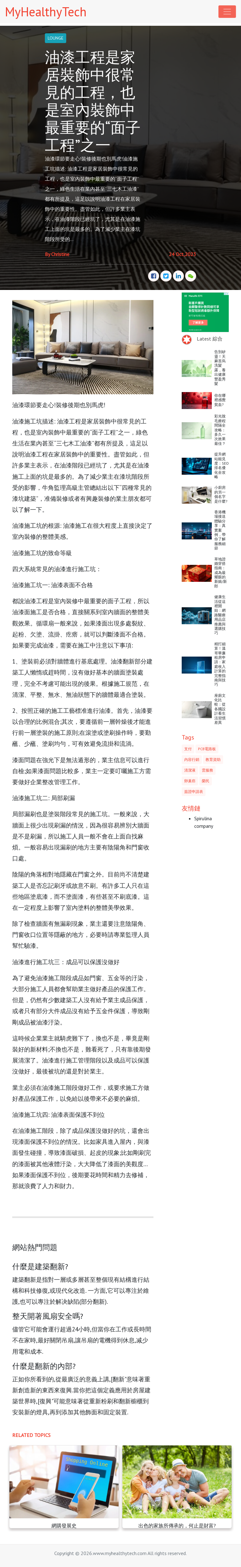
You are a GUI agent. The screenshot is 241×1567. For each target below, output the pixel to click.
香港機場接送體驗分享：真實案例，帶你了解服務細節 (220, 530)
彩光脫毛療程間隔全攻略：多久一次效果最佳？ (220, 429)
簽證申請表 (193, 791)
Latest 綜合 (209, 339)
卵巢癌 (189, 780)
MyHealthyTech (46, 11)
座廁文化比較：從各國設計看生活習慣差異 (220, 709)
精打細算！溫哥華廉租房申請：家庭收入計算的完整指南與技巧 (220, 664)
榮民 (205, 780)
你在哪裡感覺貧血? (220, 400)
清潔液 (189, 770)
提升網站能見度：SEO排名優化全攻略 (221, 465)
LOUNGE (55, 38)
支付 (188, 748)
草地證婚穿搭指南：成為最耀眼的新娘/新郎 (220, 572)
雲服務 (207, 770)
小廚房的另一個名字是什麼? (221, 494)
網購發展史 (64, 1525)
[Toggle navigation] (227, 11)
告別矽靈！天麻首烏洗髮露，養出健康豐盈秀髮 (220, 367)
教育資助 (213, 759)
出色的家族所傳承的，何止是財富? (177, 1525)
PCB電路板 (207, 748)
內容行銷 (191, 759)
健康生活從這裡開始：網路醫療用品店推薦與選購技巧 (220, 614)
